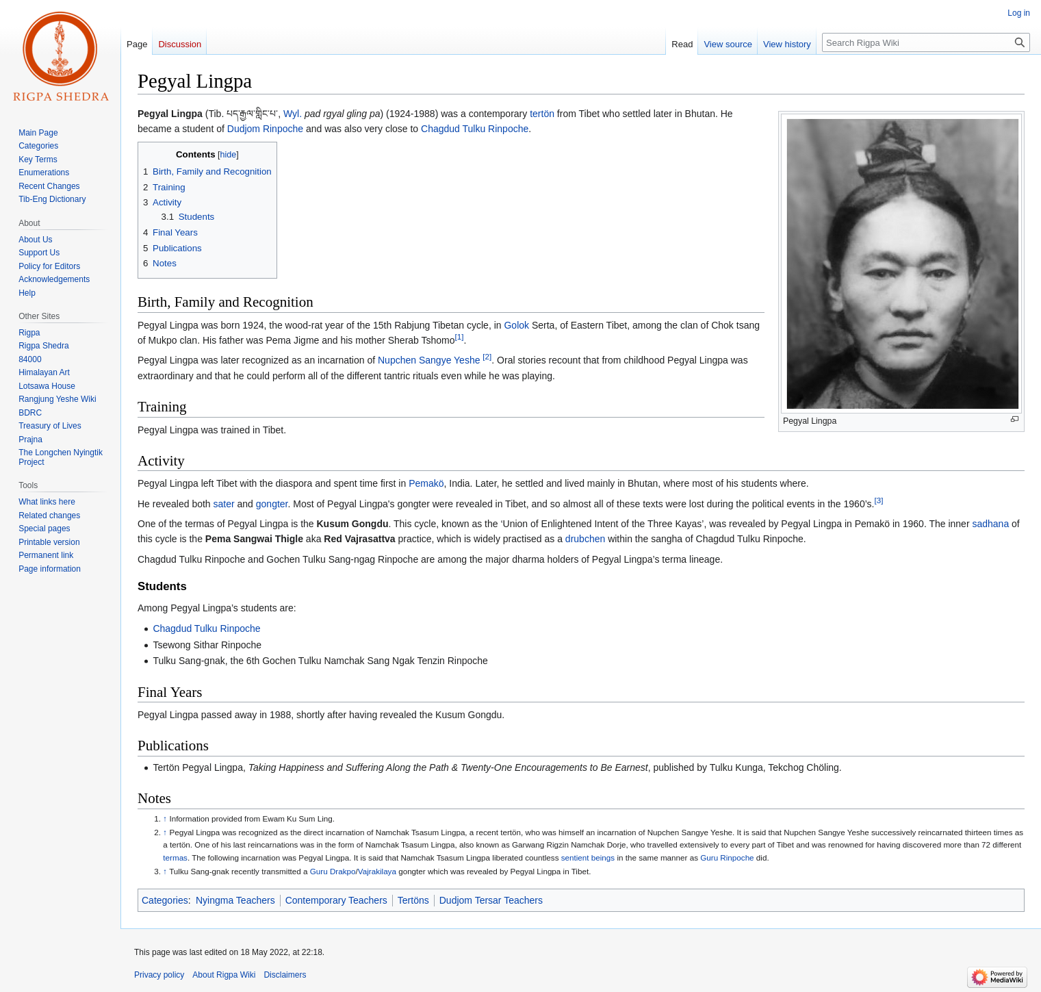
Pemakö (426, 483)
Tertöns (413, 900)
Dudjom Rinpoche (265, 128)
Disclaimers (285, 975)
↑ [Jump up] (165, 818)
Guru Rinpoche (727, 857)
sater (224, 503)
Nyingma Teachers (235, 900)
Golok (516, 325)
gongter (272, 503)
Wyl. (292, 113)
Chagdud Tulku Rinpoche (474, 128)
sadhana (990, 523)
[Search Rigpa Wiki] (926, 42)
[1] (459, 336)
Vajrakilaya (377, 871)
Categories (165, 900)
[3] (878, 500)
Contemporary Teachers (336, 900)
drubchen (585, 538)
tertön (542, 113)
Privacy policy (159, 975)
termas (175, 857)
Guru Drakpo (333, 871)
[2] (487, 357)
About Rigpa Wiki (223, 975)
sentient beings (588, 857)
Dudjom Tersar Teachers (491, 900)
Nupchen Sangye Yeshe (429, 360)
